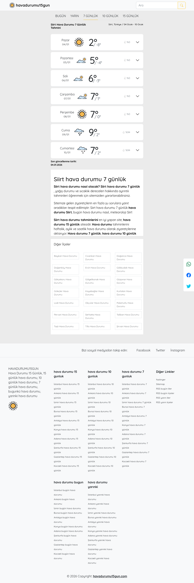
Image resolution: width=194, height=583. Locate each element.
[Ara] (157, 5)
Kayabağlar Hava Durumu (94, 293)
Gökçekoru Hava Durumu (62, 281)
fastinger (160, 379)
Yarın (74, 16)
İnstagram (178, 350)
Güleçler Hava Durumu (61, 293)
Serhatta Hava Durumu (92, 316)
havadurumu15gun (29, 5)
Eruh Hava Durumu (95, 267)
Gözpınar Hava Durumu (124, 281)
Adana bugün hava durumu (68, 531)
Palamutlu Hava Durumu (125, 304)
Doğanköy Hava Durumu (62, 269)
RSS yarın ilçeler (164, 402)
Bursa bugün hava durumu (68, 512)
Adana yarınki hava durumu (102, 535)
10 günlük (110, 16)
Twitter (161, 350)
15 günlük (131, 16)
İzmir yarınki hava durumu (101, 512)
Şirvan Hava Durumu (127, 326)
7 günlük (90, 16)
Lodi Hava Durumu (64, 302)
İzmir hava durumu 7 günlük (136, 402)
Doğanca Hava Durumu (124, 257)
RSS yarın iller (163, 397)
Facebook (144, 350)
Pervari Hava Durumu (65, 314)
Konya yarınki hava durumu (102, 531)
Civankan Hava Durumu (93, 257)
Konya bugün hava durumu (68, 526)
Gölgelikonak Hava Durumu (95, 281)
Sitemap (160, 384)
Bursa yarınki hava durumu (102, 517)
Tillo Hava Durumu (95, 326)
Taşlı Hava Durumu (64, 326)
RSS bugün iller (164, 388)
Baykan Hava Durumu (65, 255)
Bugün (60, 16)
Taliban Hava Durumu (128, 314)
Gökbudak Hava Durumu (125, 269)
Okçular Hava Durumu (96, 302)
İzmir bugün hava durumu (67, 508)
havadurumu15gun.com (110, 576)
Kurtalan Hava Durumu (124, 293)
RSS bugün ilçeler (165, 393)
